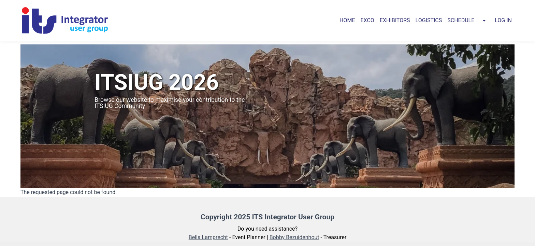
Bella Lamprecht (208, 237)
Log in (503, 20)
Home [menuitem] (347, 20)
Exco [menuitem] (367, 20)
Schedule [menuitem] (460, 20)
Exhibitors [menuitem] (395, 20)
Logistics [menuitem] (429, 20)
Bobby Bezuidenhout (294, 237)
